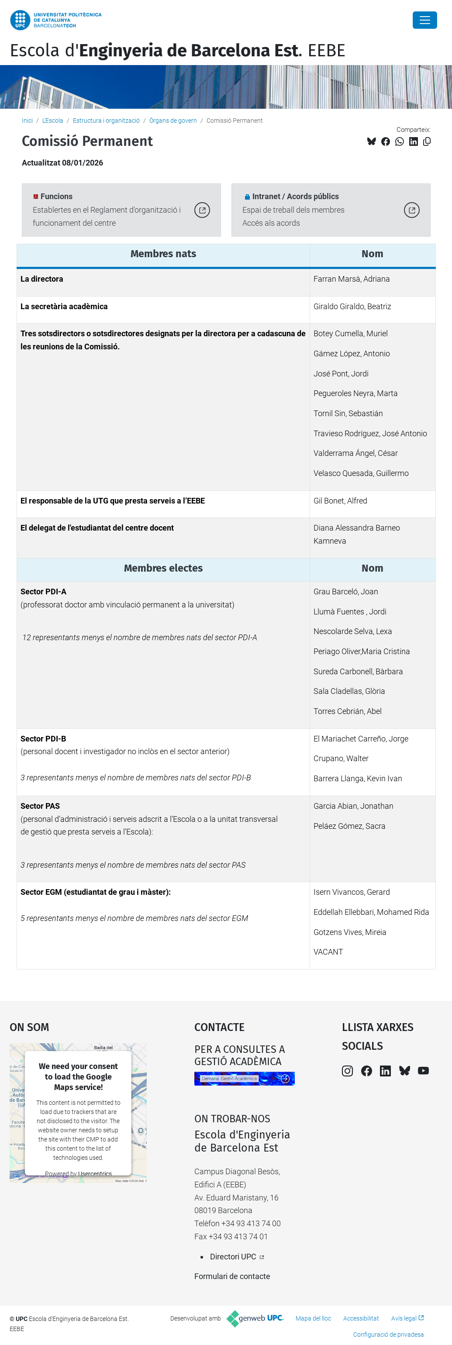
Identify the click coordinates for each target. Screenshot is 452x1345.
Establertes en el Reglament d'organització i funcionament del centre (107, 210)
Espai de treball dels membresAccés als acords (293, 210)
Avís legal (404, 1318)
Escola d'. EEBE (177, 50)
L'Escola (52, 120)
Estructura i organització (106, 120)
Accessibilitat (361, 1318)
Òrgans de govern (173, 120)
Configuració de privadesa (388, 1334)
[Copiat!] (427, 142)
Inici (27, 120)
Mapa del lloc (313, 1318)
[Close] (425, 20)
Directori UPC (233, 1256)
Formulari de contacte (232, 1276)
